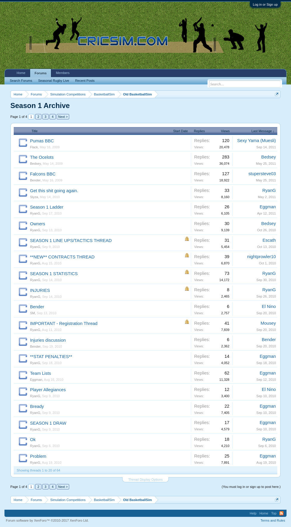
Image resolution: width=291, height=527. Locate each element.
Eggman (268, 206)
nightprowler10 (261, 256)
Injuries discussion (48, 340)
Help (253, 513)
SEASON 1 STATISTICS (54, 273)
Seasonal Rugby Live (53, 80)
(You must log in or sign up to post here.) (251, 487)
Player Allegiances (48, 389)
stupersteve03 (262, 173)
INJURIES (40, 290)
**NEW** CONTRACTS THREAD (62, 257)
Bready (37, 406)
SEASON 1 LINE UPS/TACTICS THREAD (71, 240)
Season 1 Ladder (47, 207)
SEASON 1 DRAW (48, 423)
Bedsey (35, 163)
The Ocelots (42, 157)
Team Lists (40, 373)
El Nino (269, 306)
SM (32, 313)
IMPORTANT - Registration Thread (63, 323)
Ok (33, 439)
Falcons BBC (43, 174)
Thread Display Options (146, 479)
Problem (38, 456)
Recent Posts (85, 80)
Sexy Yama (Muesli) (256, 140)
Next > (63, 116)
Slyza (34, 197)
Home (21, 73)
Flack (34, 147)
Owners (37, 223)
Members (62, 73)
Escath (269, 240)
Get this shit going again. (54, 190)
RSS (281, 513)
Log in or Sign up (265, 4)
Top (274, 513)
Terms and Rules (273, 520)
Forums (41, 73)
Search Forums (21, 80)
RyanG (269, 190)
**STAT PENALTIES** (51, 356)
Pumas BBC (42, 140)
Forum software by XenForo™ (47, 520)
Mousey (268, 323)
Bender (35, 180)
